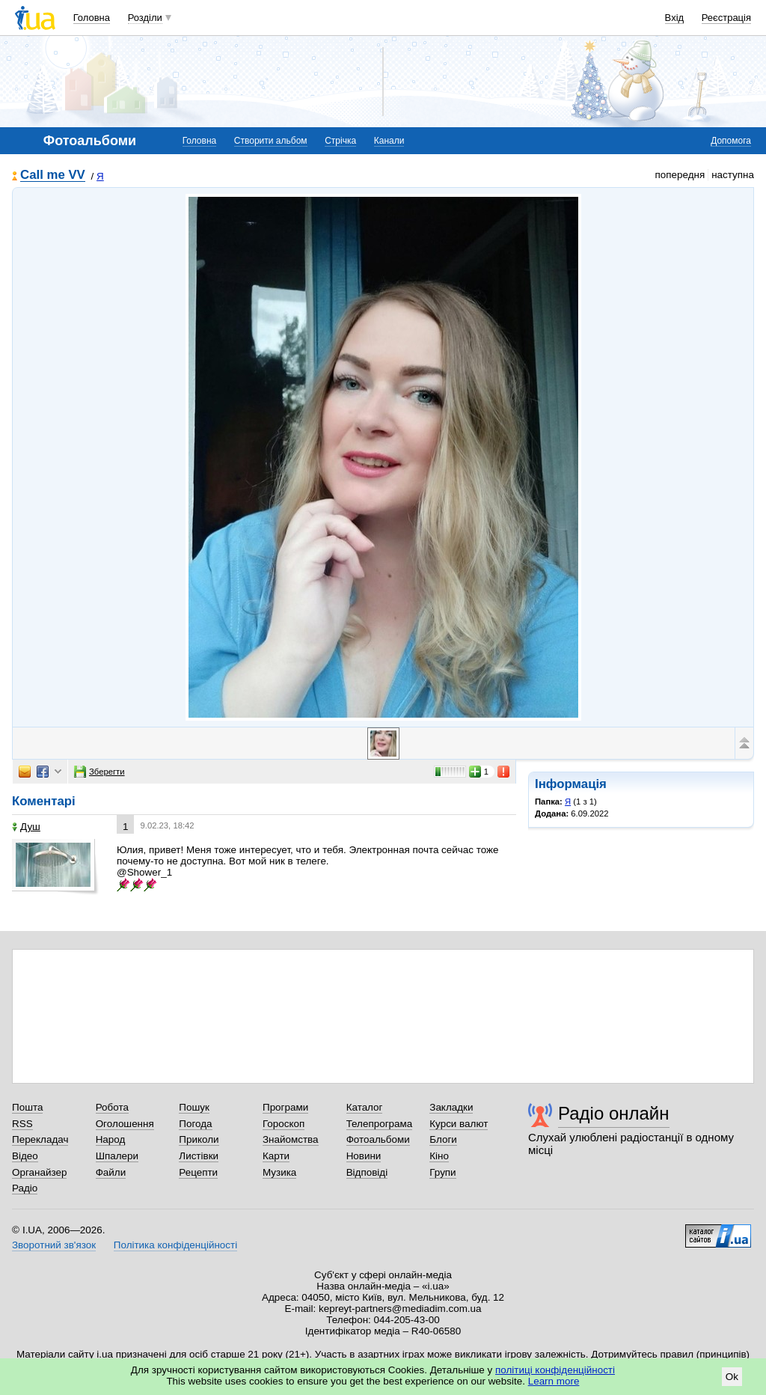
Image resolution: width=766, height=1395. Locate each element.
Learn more (554, 1381)
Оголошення (125, 1123)
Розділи (145, 17)
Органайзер (39, 1172)
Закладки (451, 1107)
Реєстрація (726, 17)
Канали (389, 140)
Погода (195, 1123)
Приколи (198, 1139)
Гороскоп (283, 1123)
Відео (25, 1156)
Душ (26, 826)
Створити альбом (270, 140)
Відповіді (367, 1172)
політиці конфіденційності (555, 1370)
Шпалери (117, 1156)
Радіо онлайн (614, 1113)
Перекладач (40, 1139)
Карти (276, 1156)
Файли (111, 1172)
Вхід (674, 17)
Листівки (198, 1156)
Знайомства (291, 1139)
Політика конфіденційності (175, 1245)
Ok (732, 1376)
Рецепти (198, 1172)
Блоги (443, 1139)
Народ (111, 1139)
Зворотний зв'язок (54, 1245)
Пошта (27, 1107)
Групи (442, 1172)
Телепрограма (379, 1123)
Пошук (194, 1107)
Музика (279, 1172)
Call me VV (52, 175)
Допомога (731, 140)
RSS (22, 1123)
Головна (91, 17)
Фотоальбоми (378, 1139)
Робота (112, 1107)
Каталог (364, 1107)
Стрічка (340, 140)
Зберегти (99, 772)
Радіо (24, 1188)
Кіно (439, 1156)
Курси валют (458, 1123)
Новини (364, 1156)
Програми (285, 1107)
